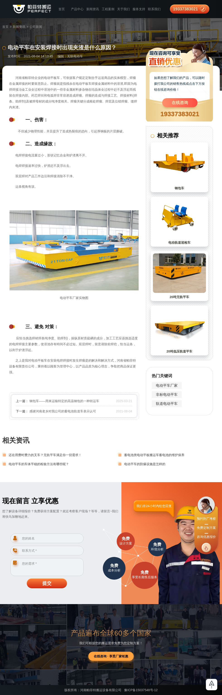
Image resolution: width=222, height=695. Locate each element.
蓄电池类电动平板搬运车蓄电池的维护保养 (154, 455)
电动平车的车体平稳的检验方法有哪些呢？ (39, 464)
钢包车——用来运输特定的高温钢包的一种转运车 (64, 401)
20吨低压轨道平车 (179, 351)
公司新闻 (35, 27)
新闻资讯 (92, 9)
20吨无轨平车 (179, 297)
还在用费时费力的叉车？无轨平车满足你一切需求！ (45, 455)
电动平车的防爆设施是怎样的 (144, 464)
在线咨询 (180, 102)
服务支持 (139, 9)
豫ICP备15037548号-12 (141, 690)
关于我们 (123, 9)
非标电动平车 (167, 394)
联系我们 (154, 9)
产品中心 (77, 9)
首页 (61, 9)
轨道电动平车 (167, 404)
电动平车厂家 (167, 385)
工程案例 (108, 9)
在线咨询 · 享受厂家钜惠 (111, 656)
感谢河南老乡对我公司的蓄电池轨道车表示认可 (62, 411)
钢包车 (179, 188)
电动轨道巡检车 (179, 242)
